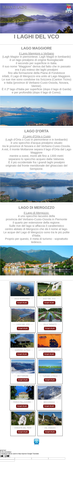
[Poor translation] (7, 456)
